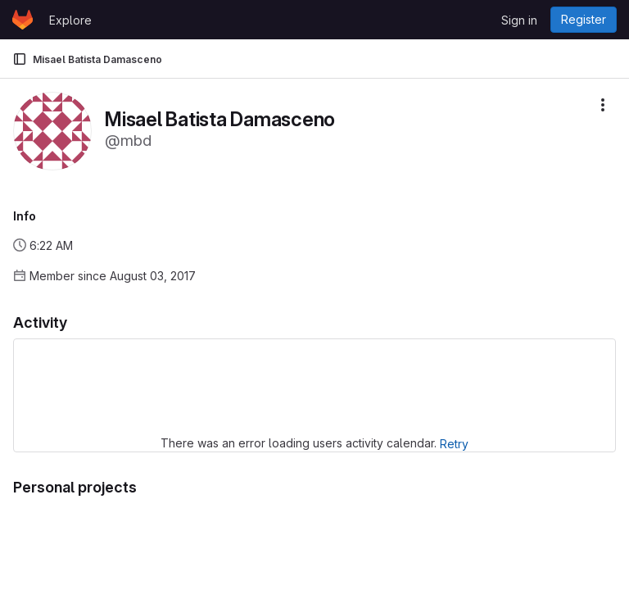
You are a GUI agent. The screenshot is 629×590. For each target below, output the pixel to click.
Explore (70, 20)
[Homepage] (22, 20)
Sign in (519, 20)
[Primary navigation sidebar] (20, 59)
